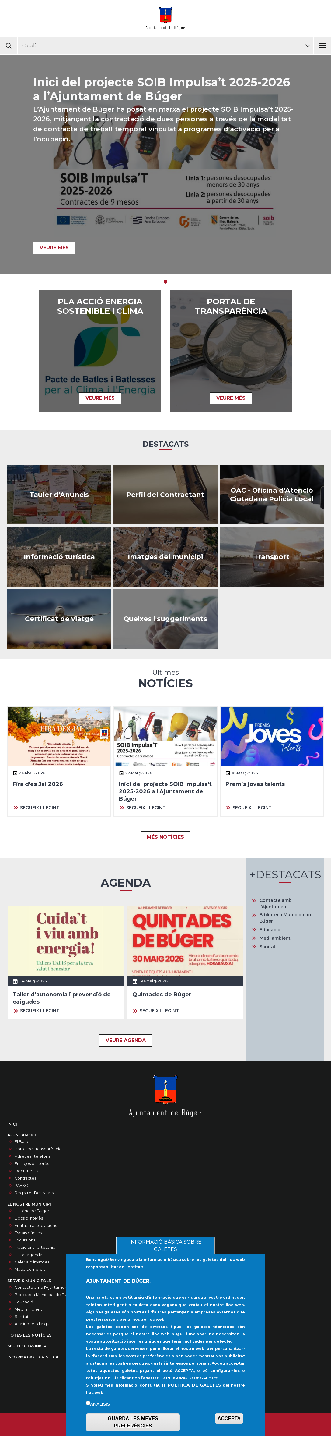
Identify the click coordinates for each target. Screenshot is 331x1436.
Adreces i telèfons (32, 1156)
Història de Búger (32, 1211)
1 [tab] (165, 282)
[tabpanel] (165, 164)
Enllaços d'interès (32, 1163)
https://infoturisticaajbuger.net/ (59, 557)
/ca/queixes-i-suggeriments (165, 619)
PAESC (21, 1185)
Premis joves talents (255, 784)
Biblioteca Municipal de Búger (286, 918)
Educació (270, 929)
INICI (12, 1124)
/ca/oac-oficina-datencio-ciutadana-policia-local (272, 494)
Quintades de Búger (161, 994)
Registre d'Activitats (34, 1193)
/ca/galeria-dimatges (165, 557)
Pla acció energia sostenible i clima (100, 306)
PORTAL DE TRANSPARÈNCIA (231, 306)
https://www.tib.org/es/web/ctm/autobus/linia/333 (272, 557)
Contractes (25, 1178)
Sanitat (268, 946)
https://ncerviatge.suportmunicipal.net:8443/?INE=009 (59, 619)
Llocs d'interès (29, 1218)
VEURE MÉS (54, 248)
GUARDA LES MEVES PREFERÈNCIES (133, 1422)
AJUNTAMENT (22, 1135)
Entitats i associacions (36, 1225)
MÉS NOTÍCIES (165, 837)
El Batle (22, 1141)
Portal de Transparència (38, 1149)
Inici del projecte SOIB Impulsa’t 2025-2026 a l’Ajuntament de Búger (162, 89)
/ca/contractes (165, 494)
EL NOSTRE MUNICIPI (29, 1204)
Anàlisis (100, 1404)
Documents (26, 1171)
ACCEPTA (229, 1418)
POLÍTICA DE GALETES (194, 1385)
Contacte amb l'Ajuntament (276, 903)
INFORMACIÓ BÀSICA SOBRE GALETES (165, 1246)
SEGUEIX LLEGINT (39, 807)
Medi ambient (275, 938)
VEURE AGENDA (126, 1040)
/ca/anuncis (59, 494)
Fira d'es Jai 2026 (38, 784)
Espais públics (28, 1233)
